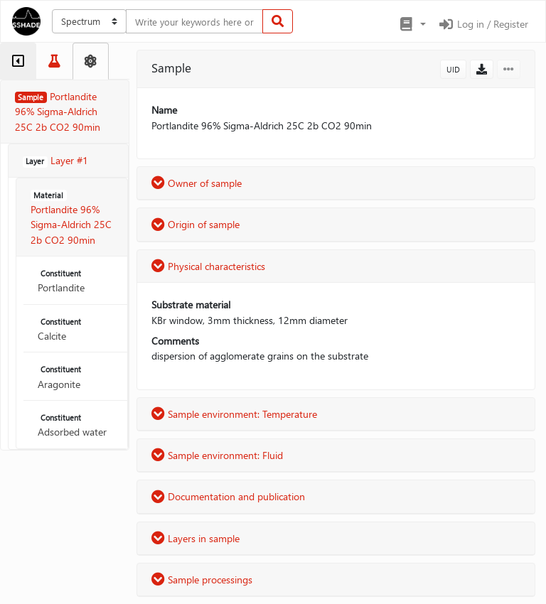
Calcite (61, 329)
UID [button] (453, 69)
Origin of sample (195, 224)
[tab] (18, 61)
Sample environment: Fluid (217, 455)
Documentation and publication (228, 496)
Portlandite (61, 281)
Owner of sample (196, 183)
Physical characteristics (208, 266)
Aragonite (61, 378)
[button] (412, 24)
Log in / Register (482, 24)
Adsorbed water (72, 425)
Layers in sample (195, 538)
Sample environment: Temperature (234, 414)
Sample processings (201, 579)
